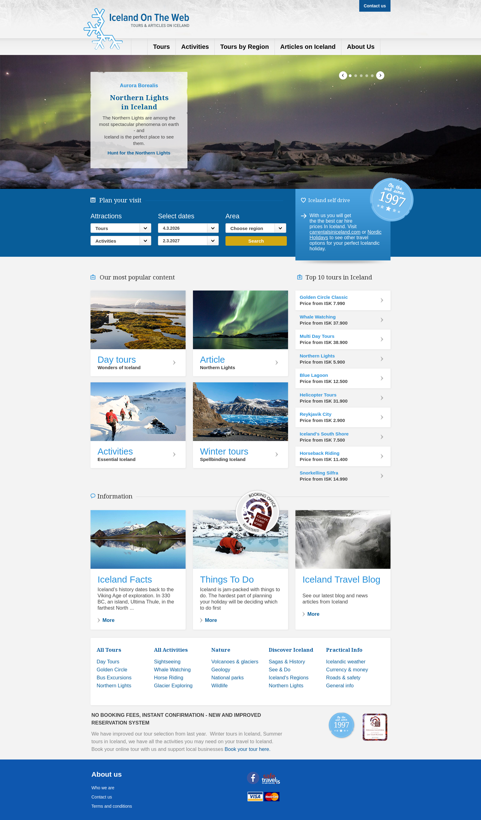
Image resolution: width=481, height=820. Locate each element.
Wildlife (219, 686)
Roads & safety (343, 678)
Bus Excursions (114, 678)
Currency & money (347, 670)
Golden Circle (112, 670)
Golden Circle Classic (324, 297)
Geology (220, 670)
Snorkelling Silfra (319, 473)
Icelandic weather (346, 662)
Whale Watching (318, 316)
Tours (101, 228)
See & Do (280, 670)
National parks (227, 678)
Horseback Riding (320, 453)
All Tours (109, 649)
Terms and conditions (111, 806)
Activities (105, 241)
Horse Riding (168, 678)
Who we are (102, 787)
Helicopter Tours (318, 394)
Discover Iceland (291, 649)
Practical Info (344, 649)
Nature (220, 649)
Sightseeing (167, 662)
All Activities (171, 649)
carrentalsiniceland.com (335, 232)
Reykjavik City (315, 414)
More (108, 620)
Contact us (101, 797)
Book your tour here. (248, 749)
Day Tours (108, 662)
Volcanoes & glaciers (234, 662)
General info (340, 686)
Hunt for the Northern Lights (138, 152)
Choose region (246, 228)
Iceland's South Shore (324, 433)
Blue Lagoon (314, 375)
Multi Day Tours (317, 336)
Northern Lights (317, 355)
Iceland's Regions (289, 678)
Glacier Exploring (173, 686)
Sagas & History (287, 662)
